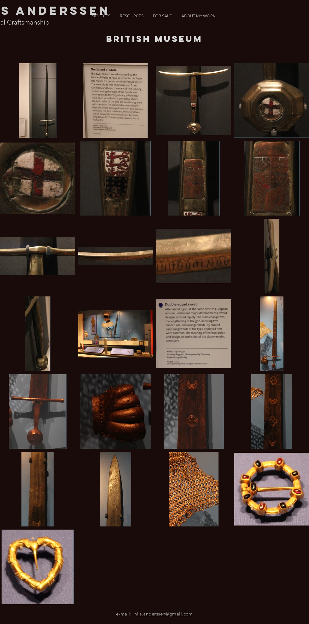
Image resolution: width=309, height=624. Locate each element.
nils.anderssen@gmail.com (163, 614)
